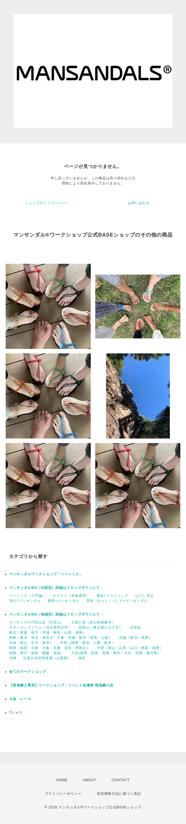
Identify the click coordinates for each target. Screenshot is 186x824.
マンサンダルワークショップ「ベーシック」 (46, 574)
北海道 (135, 627)
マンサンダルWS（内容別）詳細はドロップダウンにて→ (56, 588)
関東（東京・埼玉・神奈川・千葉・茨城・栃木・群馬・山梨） (60, 638)
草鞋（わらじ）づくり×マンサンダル (117, 601)
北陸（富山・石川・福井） (31, 643)
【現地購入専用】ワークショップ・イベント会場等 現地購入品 (61, 685)
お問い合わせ (139, 203)
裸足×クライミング (112, 596)
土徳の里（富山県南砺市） (93, 622)
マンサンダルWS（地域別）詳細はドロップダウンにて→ (56, 614)
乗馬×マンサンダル (63, 601)
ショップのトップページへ (47, 203)
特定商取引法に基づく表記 (119, 794)
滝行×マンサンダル (25, 601)
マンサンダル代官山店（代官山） (36, 622)
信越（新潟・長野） (135, 638)
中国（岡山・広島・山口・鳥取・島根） (130, 648)
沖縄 (12, 658)
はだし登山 (144, 596)
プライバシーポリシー (63, 794)
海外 (82, 658)
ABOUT (89, 780)
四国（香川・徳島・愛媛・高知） (36, 653)
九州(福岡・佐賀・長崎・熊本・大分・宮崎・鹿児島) (115, 653)
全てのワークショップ (27, 672)
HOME (61, 780)
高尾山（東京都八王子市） (101, 627)
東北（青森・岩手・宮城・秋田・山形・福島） (47, 633)
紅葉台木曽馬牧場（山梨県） (47, 658)
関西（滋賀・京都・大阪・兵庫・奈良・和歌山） (49, 648)
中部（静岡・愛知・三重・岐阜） (87, 643)
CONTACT (120, 780)
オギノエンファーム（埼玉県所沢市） (40, 627)
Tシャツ (15, 713)
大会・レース (20, 699)
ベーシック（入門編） (27, 596)
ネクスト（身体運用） (71, 596)
